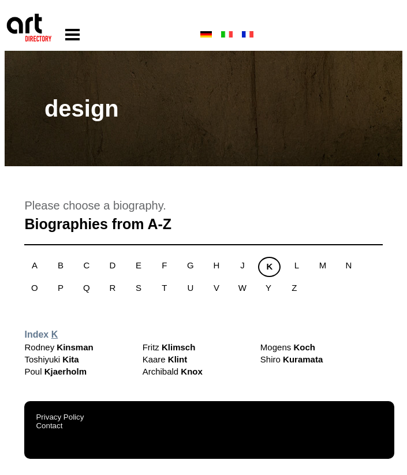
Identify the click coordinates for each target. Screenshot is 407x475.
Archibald (173, 371)
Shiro (291, 359)
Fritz (169, 347)
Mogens (287, 347)
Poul (55, 371)
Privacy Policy (60, 417)
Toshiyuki (51, 359)
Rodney (58, 347)
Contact (49, 425)
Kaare (165, 359)
